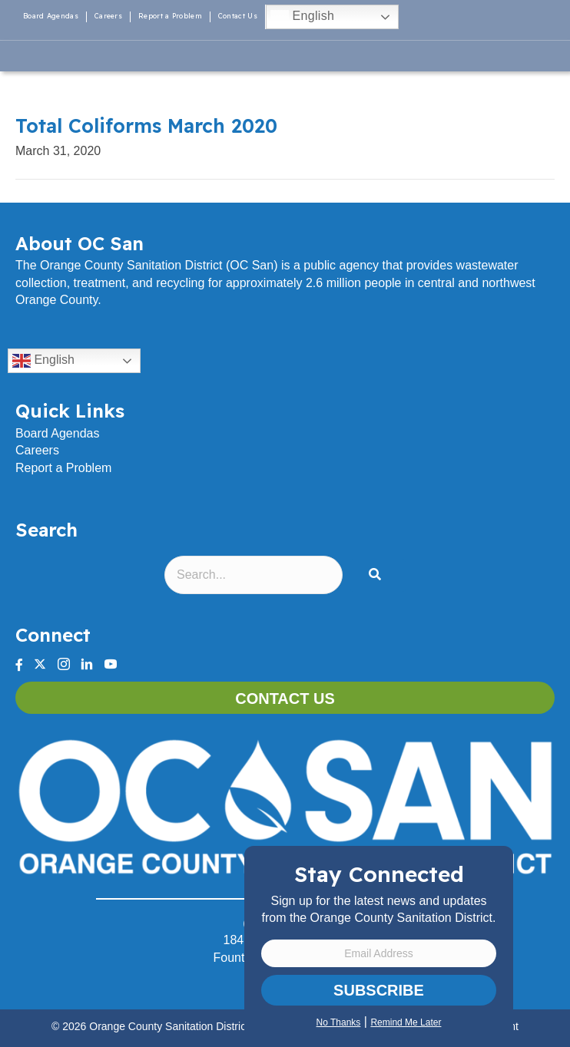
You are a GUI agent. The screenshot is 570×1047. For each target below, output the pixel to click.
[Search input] (253, 575)
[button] (378, 575)
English (302, 17)
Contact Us (237, 16)
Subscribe (378, 990)
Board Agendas (50, 16)
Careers (108, 16)
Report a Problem (170, 16)
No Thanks (338, 1022)
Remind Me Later (405, 1022)
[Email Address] (378, 953)
